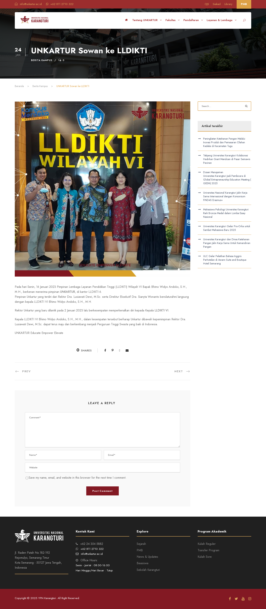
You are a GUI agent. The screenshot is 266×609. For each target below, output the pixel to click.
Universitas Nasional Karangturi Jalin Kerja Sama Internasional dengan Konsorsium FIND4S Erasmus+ (225, 196)
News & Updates (147, 557)
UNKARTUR (67, 292)
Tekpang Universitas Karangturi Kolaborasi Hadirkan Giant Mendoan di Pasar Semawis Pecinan (226, 159)
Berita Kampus (41, 60)
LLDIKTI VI (161, 310)
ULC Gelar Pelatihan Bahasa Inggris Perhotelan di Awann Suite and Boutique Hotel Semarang (224, 259)
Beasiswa (142, 563)
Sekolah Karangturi (148, 570)
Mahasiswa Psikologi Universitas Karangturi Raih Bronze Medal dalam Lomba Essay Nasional (226, 213)
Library (228, 4)
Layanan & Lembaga (219, 20)
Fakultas (170, 20)
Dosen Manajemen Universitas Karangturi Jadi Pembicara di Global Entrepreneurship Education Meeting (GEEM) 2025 (227, 177)
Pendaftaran (191, 20)
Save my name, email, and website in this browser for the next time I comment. (77, 478)
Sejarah (141, 544)
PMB (244, 4)
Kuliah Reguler (207, 544)
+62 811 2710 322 (60, 4)
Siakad (217, 4)
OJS (207, 4)
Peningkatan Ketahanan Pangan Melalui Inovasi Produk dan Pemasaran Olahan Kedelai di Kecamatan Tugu (224, 142)
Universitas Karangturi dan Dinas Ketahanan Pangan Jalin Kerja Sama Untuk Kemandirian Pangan (226, 243)
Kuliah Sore (205, 557)
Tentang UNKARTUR (145, 20)
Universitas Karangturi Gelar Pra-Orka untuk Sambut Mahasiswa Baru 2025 (226, 228)
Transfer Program (208, 550)
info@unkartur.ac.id (29, 4)
